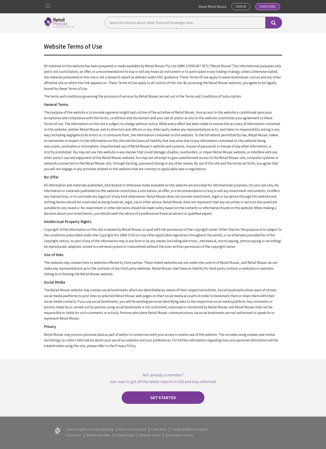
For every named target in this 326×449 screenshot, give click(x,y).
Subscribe (267, 6)
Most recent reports (132, 429)
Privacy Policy (125, 435)
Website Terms (150, 435)
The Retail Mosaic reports (189, 429)
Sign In (241, 6)
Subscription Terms (179, 435)
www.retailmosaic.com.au (241, 77)
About (213, 6)
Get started (163, 397)
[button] (48, 5)
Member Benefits (98, 435)
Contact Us (73, 435)
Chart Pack (158, 429)
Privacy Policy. (125, 346)
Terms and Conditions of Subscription (213, 96)
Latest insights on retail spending (90, 429)
